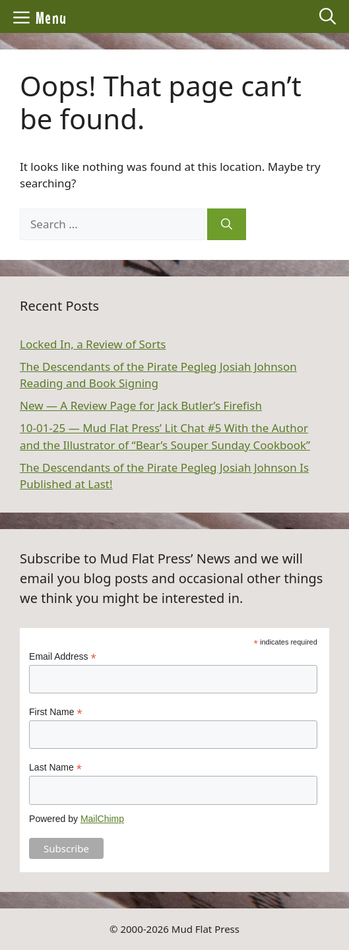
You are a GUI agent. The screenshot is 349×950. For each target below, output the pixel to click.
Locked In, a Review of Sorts (93, 344)
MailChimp (102, 818)
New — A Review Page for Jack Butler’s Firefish (141, 405)
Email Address (62, 656)
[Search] (226, 224)
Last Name (55, 767)
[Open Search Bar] (327, 16)
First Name (55, 712)
